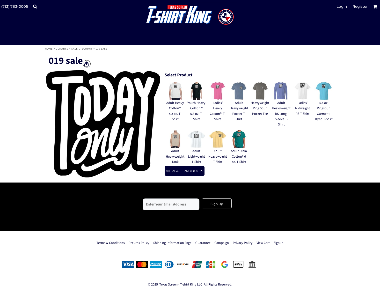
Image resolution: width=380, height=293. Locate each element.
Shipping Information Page (172, 243)
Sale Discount (82, 49)
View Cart (263, 243)
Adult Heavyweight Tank (175, 156)
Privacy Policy (243, 243)
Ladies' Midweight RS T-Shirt (302, 108)
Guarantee (203, 243)
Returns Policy (139, 243)
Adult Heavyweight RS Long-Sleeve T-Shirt (281, 114)
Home (49, 49)
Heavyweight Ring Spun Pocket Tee (260, 108)
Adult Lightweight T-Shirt (196, 156)
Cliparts (62, 49)
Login (341, 6)
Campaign (221, 243)
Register (360, 6)
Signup (279, 243)
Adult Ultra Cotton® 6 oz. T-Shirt (239, 156)
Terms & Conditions (110, 243)
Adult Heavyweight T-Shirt (217, 156)
